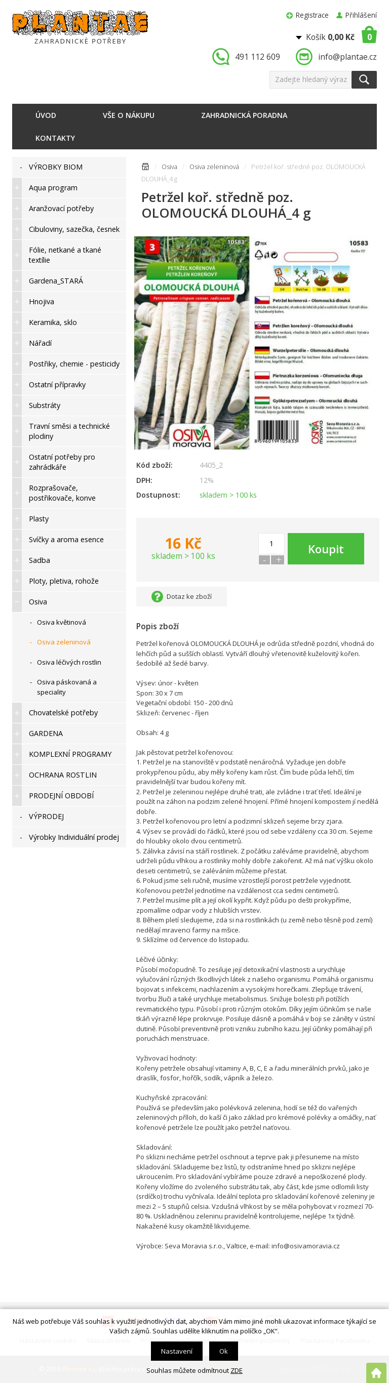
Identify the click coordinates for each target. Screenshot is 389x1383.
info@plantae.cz (347, 56)
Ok (223, 1351)
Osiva (169, 166)
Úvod (45, 115)
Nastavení (176, 1351)
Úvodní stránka (145, 168)
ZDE (236, 1370)
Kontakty (55, 138)
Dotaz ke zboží (189, 596)
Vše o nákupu (128, 115)
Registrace (312, 15)
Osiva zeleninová (214, 166)
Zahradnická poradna (244, 115)
